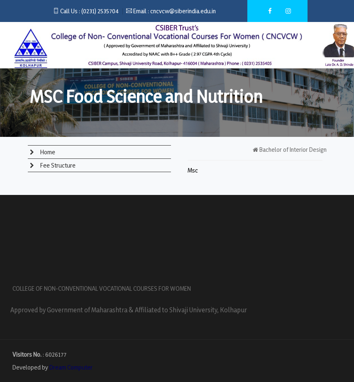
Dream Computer (71, 367)
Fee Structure (57, 165)
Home (47, 152)
